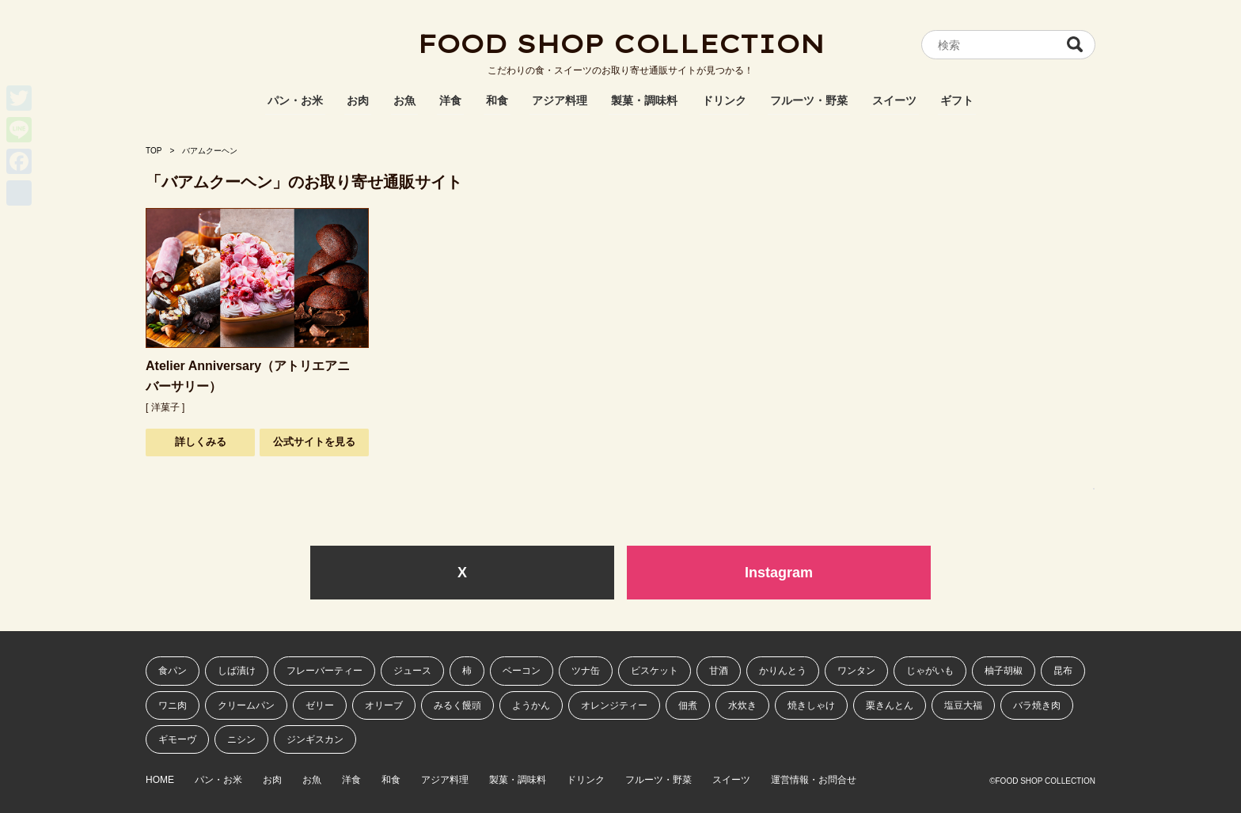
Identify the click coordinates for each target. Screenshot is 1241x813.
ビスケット (654, 670)
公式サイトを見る (314, 442)
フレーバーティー (324, 670)
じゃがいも (930, 670)
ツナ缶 (585, 670)
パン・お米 (295, 100)
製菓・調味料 (644, 100)
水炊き (742, 705)
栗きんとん (889, 705)
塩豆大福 (963, 705)
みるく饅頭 (457, 705)
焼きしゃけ (811, 705)
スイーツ (894, 100)
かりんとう (782, 670)
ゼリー (320, 705)
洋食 (450, 100)
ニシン (241, 739)
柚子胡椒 (1004, 670)
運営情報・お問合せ (813, 780)
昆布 (1062, 670)
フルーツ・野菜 (809, 100)
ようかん (531, 705)
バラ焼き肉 (1037, 705)
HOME (160, 780)
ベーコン (522, 670)
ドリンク (724, 100)
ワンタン (856, 670)
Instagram (779, 572)
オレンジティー (614, 705)
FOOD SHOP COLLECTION (620, 43)
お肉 (358, 100)
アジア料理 (559, 100)
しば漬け (237, 670)
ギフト (956, 100)
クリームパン (246, 705)
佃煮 (687, 705)
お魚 (404, 100)
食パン (172, 670)
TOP (153, 150)
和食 (497, 100)
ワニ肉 (172, 705)
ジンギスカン (315, 739)
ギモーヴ (177, 739)
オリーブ (384, 705)
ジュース (412, 670)
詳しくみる (200, 442)
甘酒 (718, 670)
